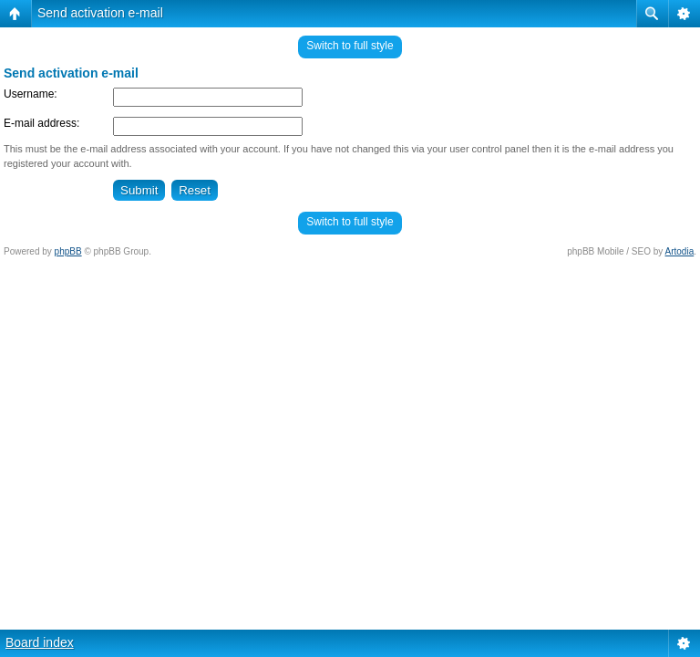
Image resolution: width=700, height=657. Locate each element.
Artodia (680, 251)
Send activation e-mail (100, 12)
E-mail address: (41, 123)
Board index (39, 642)
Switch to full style (349, 45)
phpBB (68, 251)
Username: (30, 94)
